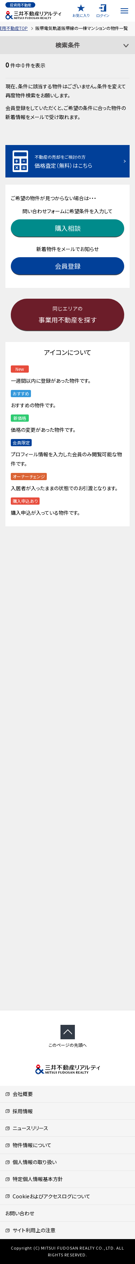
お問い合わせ (19, 1213)
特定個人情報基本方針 (34, 1178)
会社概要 (19, 1093)
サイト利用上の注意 (30, 1230)
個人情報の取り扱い (31, 1162)
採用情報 (19, 1111)
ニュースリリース (26, 1128)
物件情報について (28, 1145)
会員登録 (68, 266)
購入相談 (68, 228)
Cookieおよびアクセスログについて (47, 1196)
